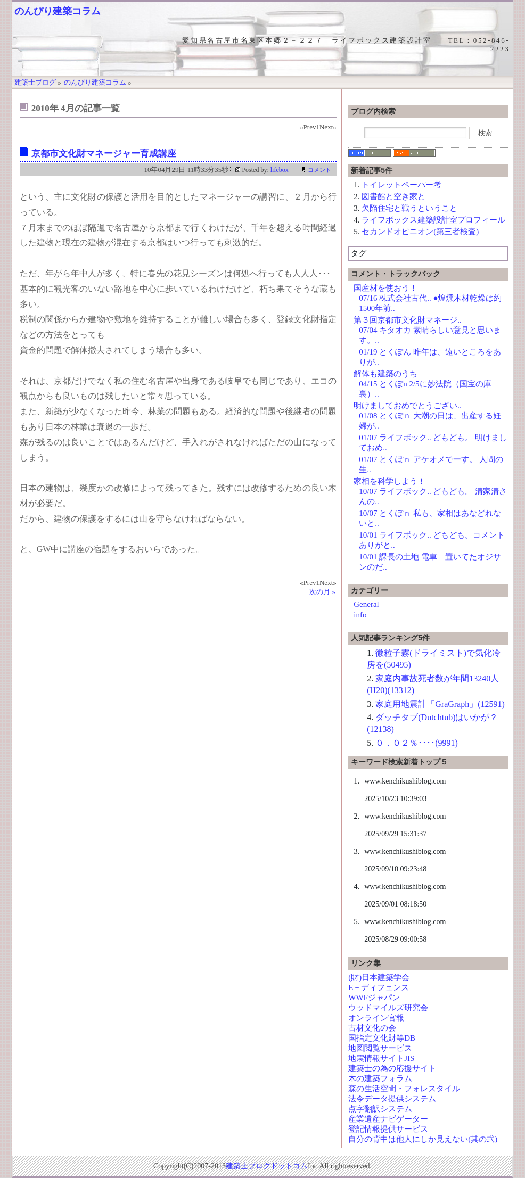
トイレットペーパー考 (401, 184)
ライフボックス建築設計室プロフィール (433, 220)
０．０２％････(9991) (416, 742)
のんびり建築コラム (57, 11)
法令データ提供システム (392, 1098)
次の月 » (322, 592)
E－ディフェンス (378, 987)
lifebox (279, 170)
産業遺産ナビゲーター (388, 1119)
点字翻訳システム (380, 1109)
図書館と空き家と (393, 196)
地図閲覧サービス (380, 1048)
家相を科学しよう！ (389, 481)
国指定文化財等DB (381, 1038)
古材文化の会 (372, 1028)
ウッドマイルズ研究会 (388, 1007)
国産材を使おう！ (385, 288)
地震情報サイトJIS (381, 1058)
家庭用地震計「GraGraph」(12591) (440, 704)
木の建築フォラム (380, 1078)
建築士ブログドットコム (267, 1166)
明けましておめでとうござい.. (408, 405)
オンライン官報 (376, 1018)
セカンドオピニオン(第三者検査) (420, 231)
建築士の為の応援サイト (392, 1068)
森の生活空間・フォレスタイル (404, 1088)
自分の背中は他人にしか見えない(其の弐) (422, 1139)
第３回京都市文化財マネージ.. (408, 320)
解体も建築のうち (385, 373)
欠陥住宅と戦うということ (409, 208)
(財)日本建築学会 (378, 977)
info (360, 615)
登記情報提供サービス (388, 1129)
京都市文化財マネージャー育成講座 (103, 154)
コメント (319, 170)
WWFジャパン (374, 997)
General (366, 604)
